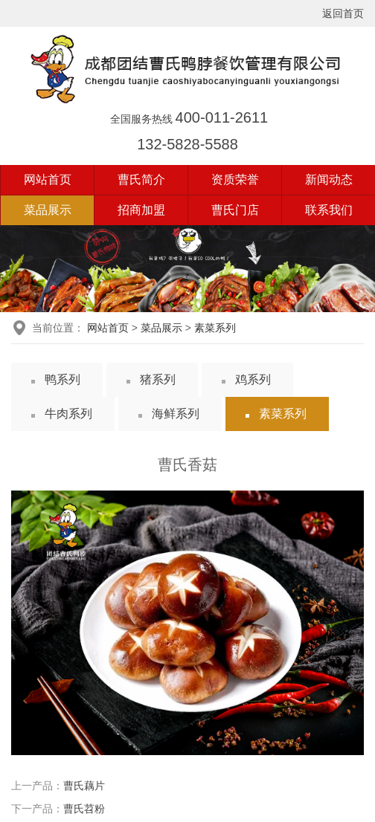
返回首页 (343, 13)
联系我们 (329, 210)
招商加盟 (141, 210)
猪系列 (158, 379)
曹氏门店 (235, 210)
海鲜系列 (175, 413)
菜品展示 (47, 210)
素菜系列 (215, 328)
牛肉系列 (68, 413)
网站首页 (47, 179)
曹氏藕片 (84, 786)
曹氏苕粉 (84, 809)
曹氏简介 (141, 179)
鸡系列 (253, 379)
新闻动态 (329, 179)
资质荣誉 (235, 179)
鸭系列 (62, 379)
